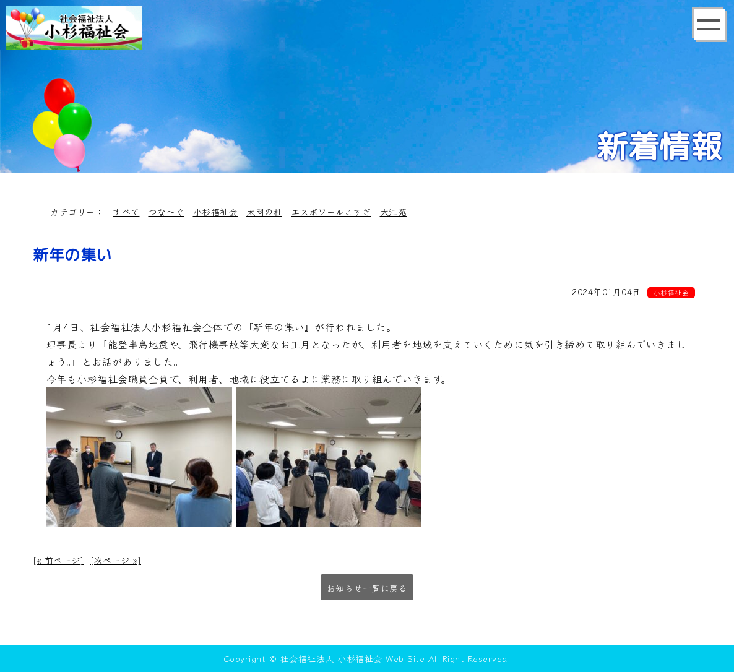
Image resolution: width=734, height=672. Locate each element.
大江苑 (393, 211)
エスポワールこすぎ (331, 211)
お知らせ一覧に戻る (367, 588)
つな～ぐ (166, 211)
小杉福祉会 (215, 211)
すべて (126, 211)
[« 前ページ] (58, 560)
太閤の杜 (264, 211)
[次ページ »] (115, 560)
